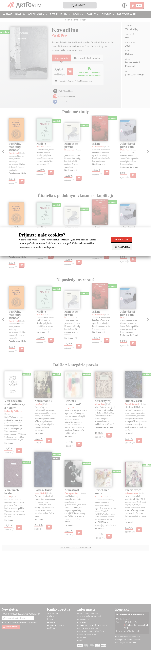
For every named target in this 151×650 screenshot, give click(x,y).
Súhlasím (121, 239)
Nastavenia (122, 247)
